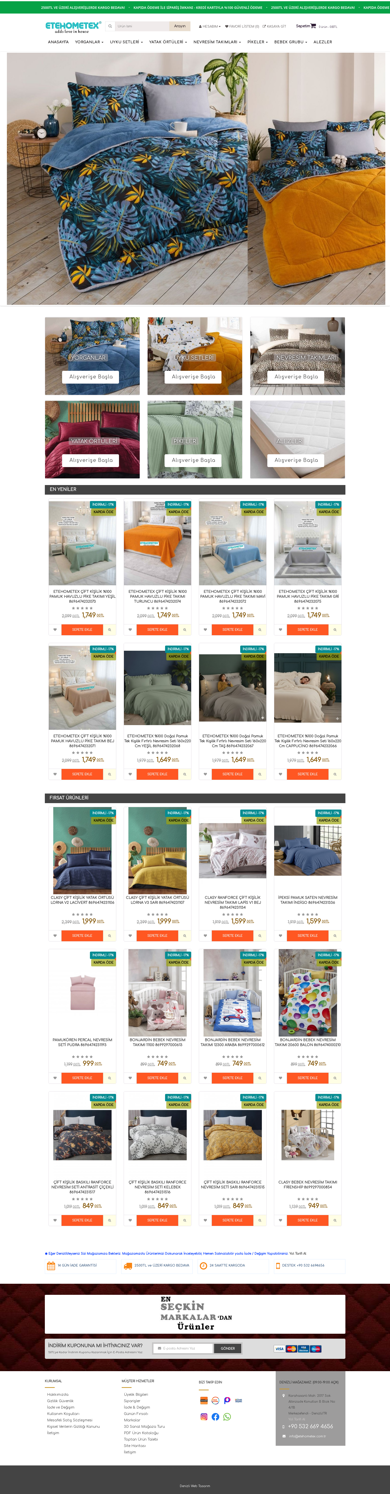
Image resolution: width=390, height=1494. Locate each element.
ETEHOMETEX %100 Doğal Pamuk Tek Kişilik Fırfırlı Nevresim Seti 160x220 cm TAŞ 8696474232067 (232, 741)
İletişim (53, 1433)
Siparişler (132, 1401)
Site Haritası (135, 1446)
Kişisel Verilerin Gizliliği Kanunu (73, 1427)
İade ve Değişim (60, 1407)
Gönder (228, 1348)
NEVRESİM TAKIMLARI (306, 358)
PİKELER (185, 441)
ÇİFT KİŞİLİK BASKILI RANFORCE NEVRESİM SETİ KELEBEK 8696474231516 (157, 1187)
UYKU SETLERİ (194, 358)
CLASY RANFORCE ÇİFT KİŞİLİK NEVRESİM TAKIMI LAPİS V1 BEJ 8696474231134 (232, 902)
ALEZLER (289, 441)
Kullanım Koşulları (63, 1414)
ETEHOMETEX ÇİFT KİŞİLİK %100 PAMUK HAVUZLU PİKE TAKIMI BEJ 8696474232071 (82, 741)
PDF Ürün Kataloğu (141, 1433)
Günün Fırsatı (136, 1414)
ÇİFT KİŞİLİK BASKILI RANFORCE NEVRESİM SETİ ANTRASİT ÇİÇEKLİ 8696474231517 (82, 1187)
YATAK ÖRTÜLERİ (94, 441)
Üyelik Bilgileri (136, 1395)
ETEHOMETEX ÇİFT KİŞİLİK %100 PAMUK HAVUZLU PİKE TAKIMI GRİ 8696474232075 (308, 596)
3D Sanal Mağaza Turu (144, 1427)
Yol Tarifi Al (297, 1253)
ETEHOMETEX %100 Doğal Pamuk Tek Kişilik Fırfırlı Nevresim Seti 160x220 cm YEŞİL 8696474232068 (157, 741)
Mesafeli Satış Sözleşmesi (69, 1420)
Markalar (132, 1420)
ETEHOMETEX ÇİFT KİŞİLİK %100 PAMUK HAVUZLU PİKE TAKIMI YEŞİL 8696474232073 (82, 596)
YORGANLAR (88, 358)
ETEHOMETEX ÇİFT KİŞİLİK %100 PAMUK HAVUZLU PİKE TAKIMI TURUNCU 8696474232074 (157, 596)
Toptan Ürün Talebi (141, 1439)
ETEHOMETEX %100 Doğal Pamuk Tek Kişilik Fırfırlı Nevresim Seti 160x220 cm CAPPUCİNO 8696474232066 (307, 741)
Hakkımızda (57, 1395)
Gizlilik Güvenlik (60, 1401)
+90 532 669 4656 (310, 1426)
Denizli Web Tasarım (195, 1486)
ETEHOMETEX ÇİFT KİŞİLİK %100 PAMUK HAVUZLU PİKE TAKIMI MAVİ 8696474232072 (232, 596)
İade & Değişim (137, 1407)
